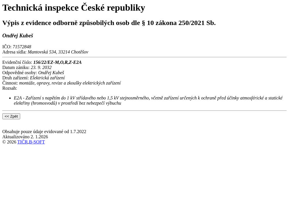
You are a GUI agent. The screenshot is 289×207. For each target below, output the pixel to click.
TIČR (22, 141)
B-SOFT (37, 141)
